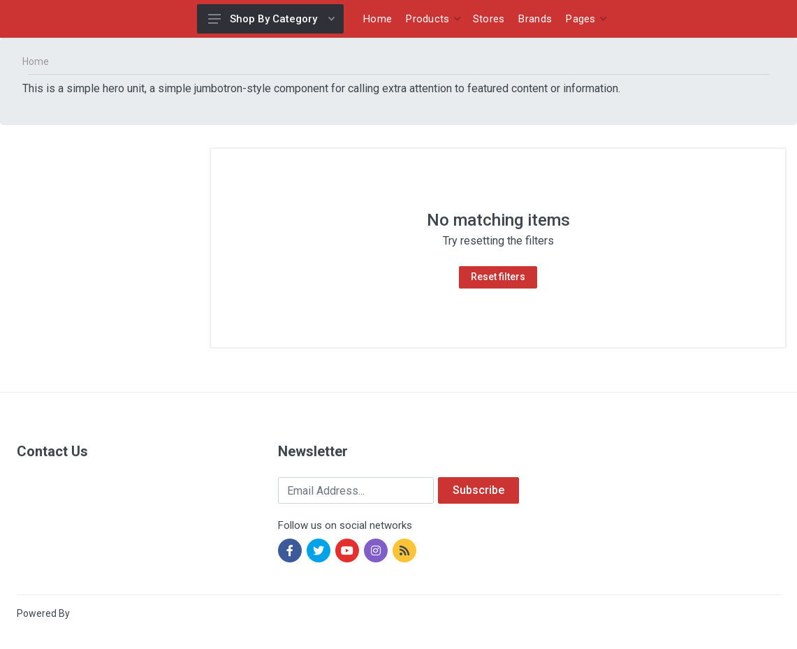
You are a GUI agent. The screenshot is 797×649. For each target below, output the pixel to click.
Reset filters (498, 276)
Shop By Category (271, 19)
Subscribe (478, 490)
